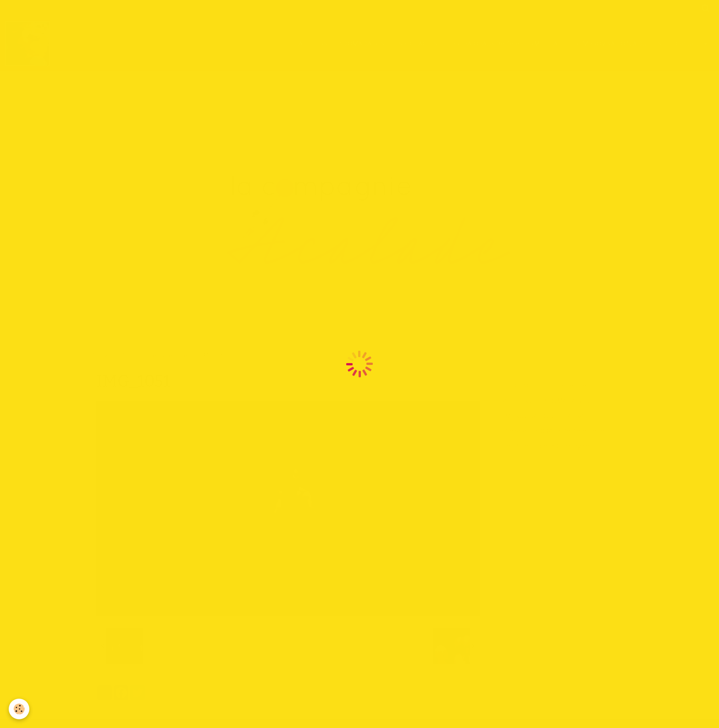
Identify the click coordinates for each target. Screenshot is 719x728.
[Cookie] (19, 709)
